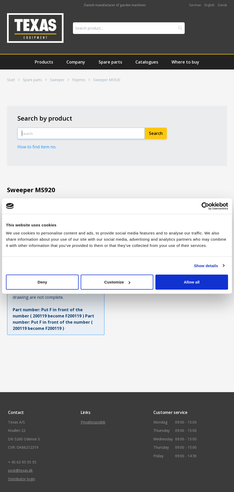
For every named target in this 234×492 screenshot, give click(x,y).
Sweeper (57, 80)
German (195, 5)
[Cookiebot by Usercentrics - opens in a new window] (205, 206)
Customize (117, 282)
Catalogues (146, 62)
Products (44, 62)
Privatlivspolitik (93, 422)
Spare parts (110, 62)
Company (75, 62)
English (209, 5)
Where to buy (185, 62)
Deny (42, 282)
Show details (206, 265)
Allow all (191, 282)
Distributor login (21, 478)
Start (11, 80)
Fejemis (78, 80)
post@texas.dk (20, 470)
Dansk (222, 5)
